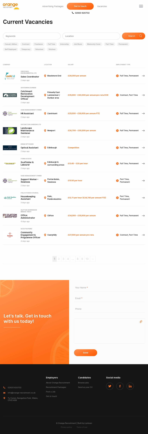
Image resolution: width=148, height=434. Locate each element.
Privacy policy (66, 427)
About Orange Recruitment (58, 383)
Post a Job (50, 392)
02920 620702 (80, 13)
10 (87, 259)
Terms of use (82, 427)
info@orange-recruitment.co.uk (22, 393)
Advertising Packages (52, 6)
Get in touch (79, 6)
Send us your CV (85, 387)
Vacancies (101, 6)
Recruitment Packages (56, 387)
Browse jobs (83, 383)
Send (85, 353)
